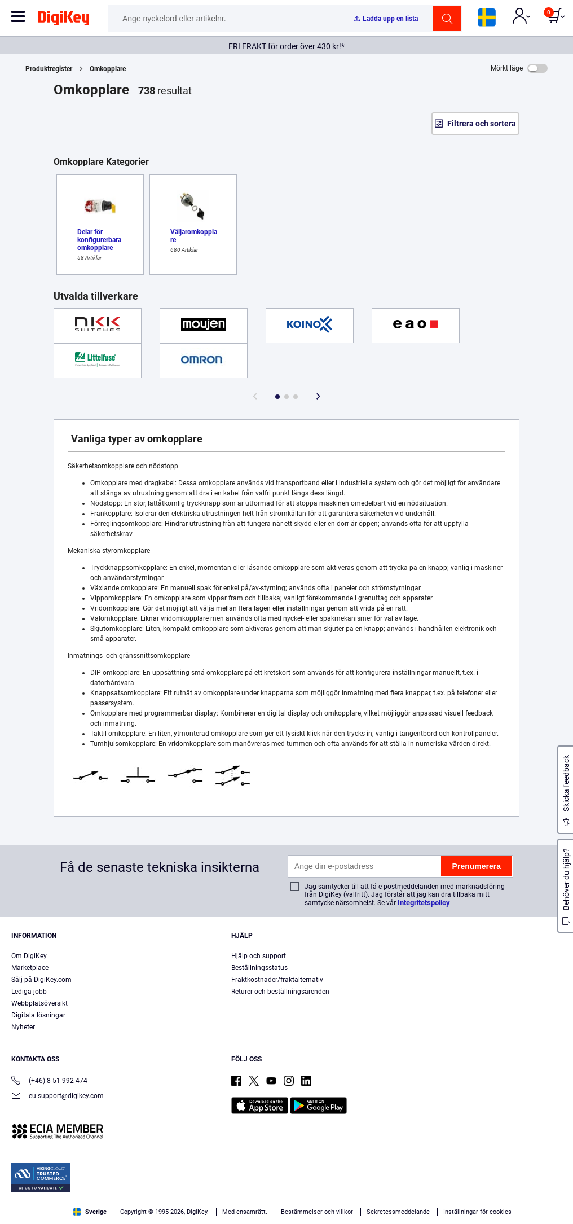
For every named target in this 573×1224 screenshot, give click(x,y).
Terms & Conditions (269, 1212)
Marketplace (30, 968)
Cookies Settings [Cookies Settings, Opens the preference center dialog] (522, 1195)
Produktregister (48, 69)
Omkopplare (108, 69)
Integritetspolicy (424, 902)
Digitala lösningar (38, 1015)
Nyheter (23, 1027)
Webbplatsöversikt (39, 1003)
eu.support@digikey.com (57, 1096)
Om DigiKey (29, 956)
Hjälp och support (258, 956)
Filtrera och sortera (481, 123)
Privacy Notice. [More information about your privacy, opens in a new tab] (339, 1212)
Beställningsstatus (259, 968)
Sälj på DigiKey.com (41, 980)
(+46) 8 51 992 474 (49, 1081)
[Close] (560, 1199)
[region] (286, 1199)
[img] (63, 20)
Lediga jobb (29, 991)
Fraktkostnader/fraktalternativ (277, 980)
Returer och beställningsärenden (280, 991)
